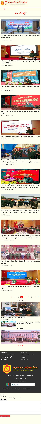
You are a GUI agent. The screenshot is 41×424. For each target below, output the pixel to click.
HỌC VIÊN (4, 359)
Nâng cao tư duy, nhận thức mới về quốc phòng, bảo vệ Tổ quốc (20, 137)
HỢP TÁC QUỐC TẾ (6, 357)
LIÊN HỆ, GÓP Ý (25, 359)
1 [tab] (18, 345)
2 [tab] (20, 345)
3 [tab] (22, 345)
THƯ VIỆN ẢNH (20, 328)
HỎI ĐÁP (23, 357)
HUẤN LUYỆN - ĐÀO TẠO (8, 355)
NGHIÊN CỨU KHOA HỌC (27, 355)
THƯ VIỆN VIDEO (20, 300)
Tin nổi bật (20, 13)
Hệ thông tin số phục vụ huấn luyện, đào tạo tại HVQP (13, 317)
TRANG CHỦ (4, 353)
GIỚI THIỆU (24, 353)
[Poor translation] (5, 400)
